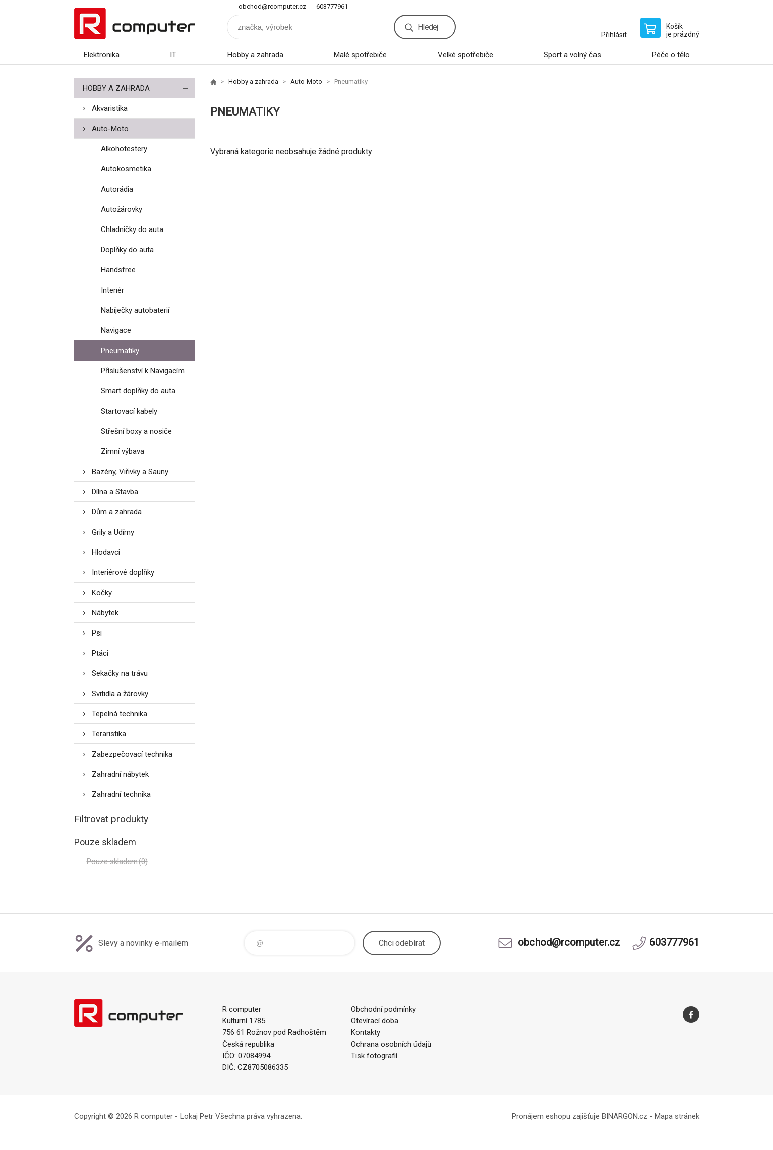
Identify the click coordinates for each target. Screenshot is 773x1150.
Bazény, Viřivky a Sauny (130, 471)
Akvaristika (110, 108)
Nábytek (105, 612)
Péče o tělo (671, 55)
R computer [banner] (134, 23)
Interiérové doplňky (123, 572)
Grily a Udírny (113, 532)
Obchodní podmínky (383, 1009)
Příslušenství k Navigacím (143, 370)
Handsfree (118, 269)
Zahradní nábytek (120, 774)
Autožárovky (121, 209)
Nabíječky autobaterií (135, 310)
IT (173, 55)
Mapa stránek (677, 1116)
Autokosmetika (126, 169)
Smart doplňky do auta (138, 390)
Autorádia (117, 189)
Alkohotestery (124, 148)
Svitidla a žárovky (120, 693)
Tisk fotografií (374, 1055)
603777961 (332, 6)
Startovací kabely (129, 411)
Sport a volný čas (572, 55)
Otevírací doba (374, 1020)
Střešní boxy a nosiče (136, 431)
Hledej (428, 27)
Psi (97, 633)
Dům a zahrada (117, 511)
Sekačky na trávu (120, 673)
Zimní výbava (122, 451)
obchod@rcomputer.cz (272, 6)
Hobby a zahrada (255, 55)
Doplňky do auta (127, 249)
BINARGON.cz (624, 1116)
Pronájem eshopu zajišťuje (556, 1116)
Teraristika (109, 733)
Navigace (116, 330)
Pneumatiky (120, 350)
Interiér (112, 290)
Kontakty (365, 1032)
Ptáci (100, 653)
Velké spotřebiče (465, 55)
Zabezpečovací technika (132, 754)
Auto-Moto (110, 128)
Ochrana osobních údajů (391, 1044)
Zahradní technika (121, 794)
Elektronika (102, 55)
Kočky (102, 592)
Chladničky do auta (132, 229)
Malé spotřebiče (360, 55)
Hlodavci (106, 552)
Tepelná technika (119, 713)
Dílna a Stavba (115, 491)
